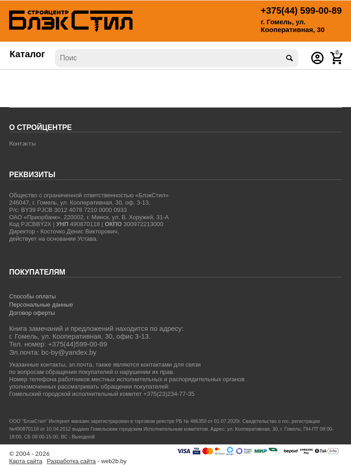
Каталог (27, 54)
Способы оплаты (32, 296)
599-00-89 (301, 10)
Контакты (22, 144)
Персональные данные (41, 304)
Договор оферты (32, 312)
